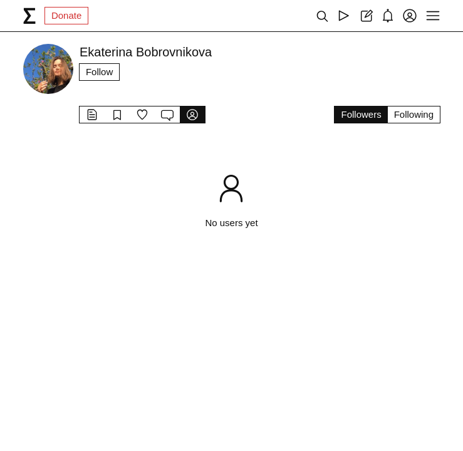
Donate (66, 15)
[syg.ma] (29, 16)
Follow (99, 71)
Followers (361, 114)
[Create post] (366, 16)
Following (414, 114)
